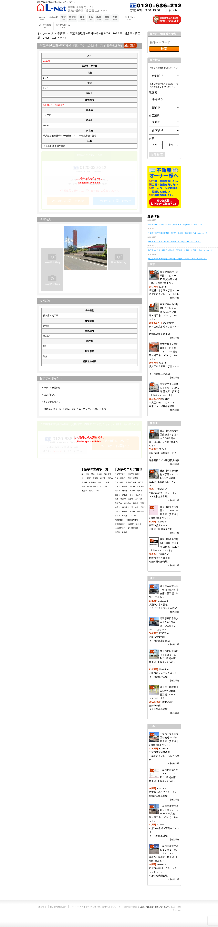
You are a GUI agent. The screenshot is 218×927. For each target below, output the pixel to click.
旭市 (131, 495)
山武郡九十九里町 (134, 524)
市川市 (117, 486)
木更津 (84, 491)
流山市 (130, 499)
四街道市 (125, 507)
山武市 (124, 516)
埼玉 (82, 18)
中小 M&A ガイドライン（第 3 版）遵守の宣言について (95, 906)
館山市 (132, 486)
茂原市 (132, 491)
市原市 (123, 499)
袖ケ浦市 (134, 507)
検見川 (91, 491)
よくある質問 (45, 26)
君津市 (135, 503)
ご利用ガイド (129, 18)
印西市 (117, 511)
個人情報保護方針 (58, 906)
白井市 (124, 511)
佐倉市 (117, 495)
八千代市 (138, 499)
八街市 (143, 507)
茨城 (115, 18)
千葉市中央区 (120, 474)
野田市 (124, 491)
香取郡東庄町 (120, 524)
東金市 (124, 495)
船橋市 (124, 486)
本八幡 (84, 482)
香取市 (117, 516)
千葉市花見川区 (133, 474)
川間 (105, 486)
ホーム (42, 18)
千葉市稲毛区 (120, 478)
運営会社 (42, 906)
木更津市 (140, 486)
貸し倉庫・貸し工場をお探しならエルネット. (155, 907)
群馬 (107, 18)
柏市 (116, 499)
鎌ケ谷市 (127, 503)
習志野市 (138, 495)
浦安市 (117, 507)
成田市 (139, 491)
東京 (63, 18)
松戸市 (117, 491)
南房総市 (140, 511)
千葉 (90, 18)
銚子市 (141, 482)
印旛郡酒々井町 (132, 520)
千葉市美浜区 (131, 482)
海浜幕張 (107, 474)
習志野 (95, 478)
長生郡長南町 (132, 528)
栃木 (98, 18)
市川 (83, 478)
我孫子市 (118, 503)
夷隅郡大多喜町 (121, 532)
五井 (98, 491)
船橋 (93, 474)
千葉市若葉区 (132, 478)
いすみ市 (133, 516)
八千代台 (92, 482)
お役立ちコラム (63, 26)
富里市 (132, 511)
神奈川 (72, 18)
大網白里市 (119, 520)
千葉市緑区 (119, 482)
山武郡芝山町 (120, 528)
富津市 (143, 503)
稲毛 (107, 482)
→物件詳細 (173, 298)
